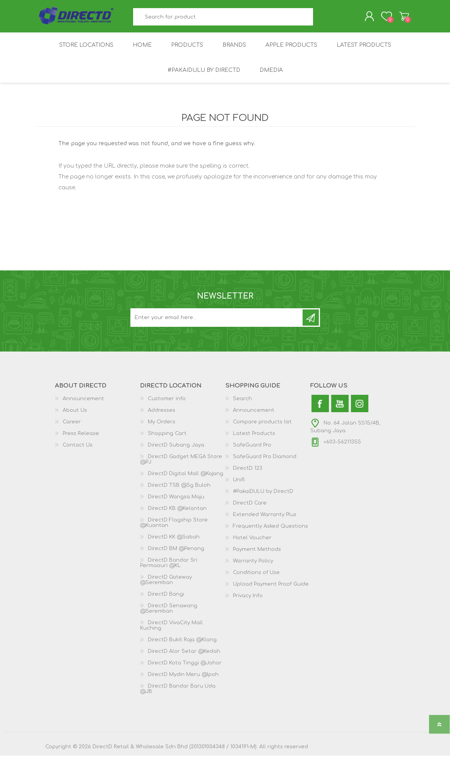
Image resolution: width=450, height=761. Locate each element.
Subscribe (311, 323)
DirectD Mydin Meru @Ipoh (183, 680)
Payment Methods (257, 554)
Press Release (81, 439)
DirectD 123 (247, 473)
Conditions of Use (256, 578)
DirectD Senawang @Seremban (168, 613)
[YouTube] (340, 409)
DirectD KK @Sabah (174, 542)
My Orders (161, 427)
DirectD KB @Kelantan (177, 513)
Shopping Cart (396, 18)
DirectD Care (250, 508)
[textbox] (223, 19)
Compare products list (262, 427)
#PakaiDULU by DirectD (263, 496)
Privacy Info (248, 601)
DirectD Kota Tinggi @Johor (185, 668)
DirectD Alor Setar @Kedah (184, 656)
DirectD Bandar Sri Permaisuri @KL (168, 568)
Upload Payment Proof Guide (271, 589)
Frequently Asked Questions (270, 531)
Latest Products (254, 439)
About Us (75, 415)
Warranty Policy (253, 566)
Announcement (83, 404)
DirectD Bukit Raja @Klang (182, 645)
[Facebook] (320, 409)
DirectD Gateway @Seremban (166, 585)
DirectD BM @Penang (176, 554)
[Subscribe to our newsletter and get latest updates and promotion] (217, 323)
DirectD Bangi (166, 599)
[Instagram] (359, 409)
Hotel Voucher (252, 543)
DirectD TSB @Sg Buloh (179, 490)
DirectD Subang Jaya (176, 450)
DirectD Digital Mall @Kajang (185, 479)
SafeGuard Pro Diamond (264, 462)
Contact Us (77, 450)
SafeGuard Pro (252, 450)
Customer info (167, 404)
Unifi (239, 485)
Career (72, 427)
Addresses (161, 415)
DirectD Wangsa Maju (176, 502)
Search (321, 19)
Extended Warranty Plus (264, 520)
